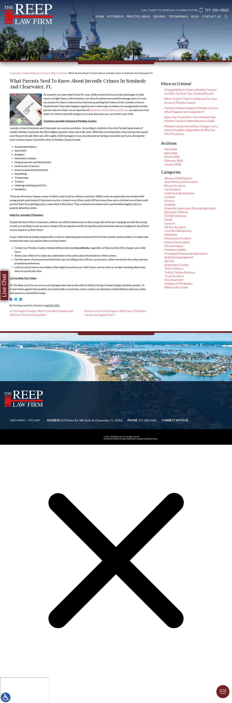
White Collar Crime (176, 287)
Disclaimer (17, 420)
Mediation (170, 234)
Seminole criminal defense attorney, (109, 109)
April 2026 (170, 153)
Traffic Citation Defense (179, 272)
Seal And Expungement (178, 257)
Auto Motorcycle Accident (181, 182)
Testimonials (178, 16)
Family (168, 219)
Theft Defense (173, 268)
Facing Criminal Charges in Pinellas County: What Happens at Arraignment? (191, 109)
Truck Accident (174, 276)
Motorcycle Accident (177, 238)
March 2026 (172, 156)
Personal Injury (173, 246)
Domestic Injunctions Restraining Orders (190, 208)
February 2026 (173, 160)
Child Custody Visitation (179, 193)
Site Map (34, 420)
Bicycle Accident (174, 185)
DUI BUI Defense (175, 216)
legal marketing (127, 439)
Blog (195, 16)
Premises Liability (175, 249)
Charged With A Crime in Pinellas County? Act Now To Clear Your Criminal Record (190, 91)
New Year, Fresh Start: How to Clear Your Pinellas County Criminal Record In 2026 (190, 119)
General (169, 223)
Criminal (62, 73)
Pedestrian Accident (177, 242)
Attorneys (115, 16)
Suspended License (176, 264)
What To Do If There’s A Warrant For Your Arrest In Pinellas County (190, 100)
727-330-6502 (217, 10)
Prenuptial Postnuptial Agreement (186, 253)
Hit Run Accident (175, 227)
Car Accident (172, 189)
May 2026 (170, 149)
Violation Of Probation (178, 283)
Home (100, 16)
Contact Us (211, 16)
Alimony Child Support (178, 178)
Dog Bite (170, 204)
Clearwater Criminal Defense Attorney (29, 73)
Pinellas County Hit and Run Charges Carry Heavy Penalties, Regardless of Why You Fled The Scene (191, 130)
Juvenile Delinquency (177, 231)
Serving (159, 16)
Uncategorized (173, 279)
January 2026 (172, 164)
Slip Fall (169, 261)
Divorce (169, 200)
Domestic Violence (176, 212)
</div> (24, 689)
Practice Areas (138, 16)
